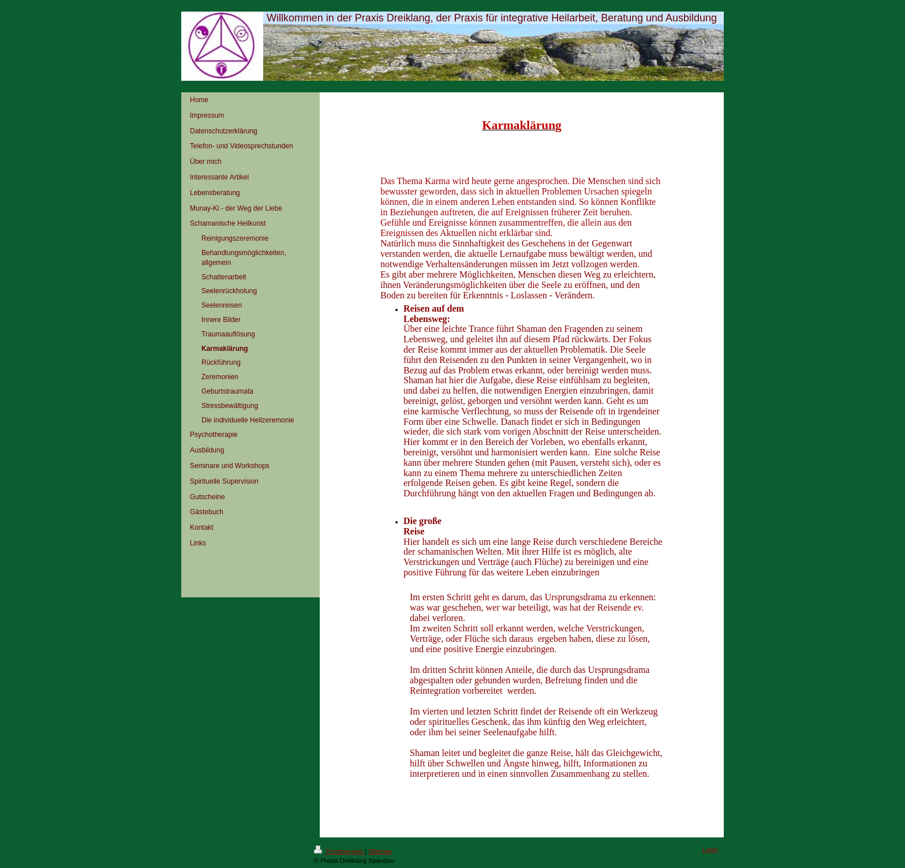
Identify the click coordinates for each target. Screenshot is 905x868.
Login (710, 849)
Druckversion (339, 851)
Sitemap (379, 851)
